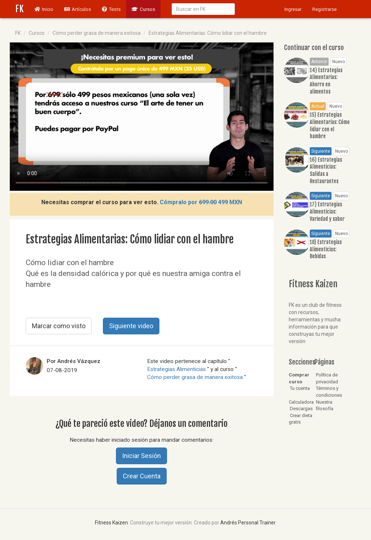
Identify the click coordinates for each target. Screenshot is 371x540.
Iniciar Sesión (141, 455)
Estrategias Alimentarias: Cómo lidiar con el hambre (208, 33)
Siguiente (320, 151)
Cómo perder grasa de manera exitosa (97, 33)
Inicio (46, 8)
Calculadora (301, 402)
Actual (317, 106)
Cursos (143, 9)
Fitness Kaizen (111, 522)
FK (19, 9)
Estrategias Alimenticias (177, 369)
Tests (111, 9)
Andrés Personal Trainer (247, 522)
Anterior (319, 61)
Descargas (301, 408)
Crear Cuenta (142, 476)
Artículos (77, 9)
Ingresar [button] (292, 9)
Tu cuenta (299, 388)
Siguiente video (131, 326)
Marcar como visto (59, 326)
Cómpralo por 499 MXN (201, 202)
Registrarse (324, 9)
